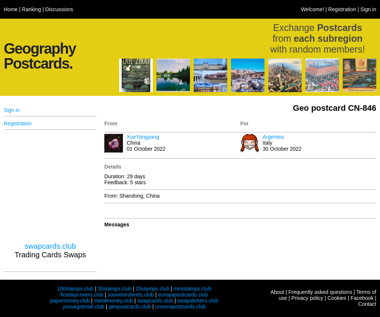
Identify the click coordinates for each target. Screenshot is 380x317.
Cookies (336, 298)
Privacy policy (307, 298)
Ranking (31, 9)
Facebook (362, 298)
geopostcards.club (130, 307)
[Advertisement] (50, 186)
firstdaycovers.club (82, 295)
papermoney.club (69, 301)
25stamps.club (152, 289)
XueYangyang (143, 137)
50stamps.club (114, 289)
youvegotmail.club (83, 307)
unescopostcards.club (180, 307)
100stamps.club (75, 289)
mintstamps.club (192, 289)
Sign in (368, 9)
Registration (342, 9)
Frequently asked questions (320, 292)
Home (11, 9)
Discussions (59, 9)
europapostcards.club (183, 295)
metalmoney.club (113, 301)
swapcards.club (50, 246)
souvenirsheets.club (131, 295)
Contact (367, 304)
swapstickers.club (197, 301)
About (277, 292)
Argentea (273, 137)
